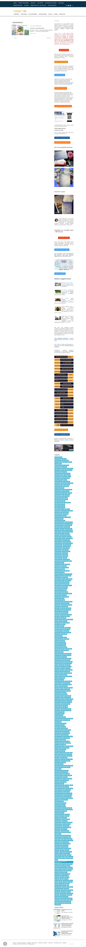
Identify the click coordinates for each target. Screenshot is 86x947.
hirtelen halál (65, 707)
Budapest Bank (65, 896)
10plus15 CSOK (57, 904)
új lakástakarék (57, 466)
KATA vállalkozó (58, 875)
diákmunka (57, 757)
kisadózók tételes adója (67, 676)
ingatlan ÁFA (57, 695)
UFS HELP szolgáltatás (59, 838)
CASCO (60, 896)
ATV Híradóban (65, 298)
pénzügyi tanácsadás (67, 544)
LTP (64, 870)
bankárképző (62, 798)
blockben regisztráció (64, 780)
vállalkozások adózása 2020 (59, 505)
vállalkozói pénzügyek (59, 502)
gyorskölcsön (57, 710)
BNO (71, 899)
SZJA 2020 (62, 850)
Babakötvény (57, 899)
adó (55, 833)
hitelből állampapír (58, 707)
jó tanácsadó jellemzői (63, 686)
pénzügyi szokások (58, 546)
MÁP (71, 864)
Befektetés (62, 14)
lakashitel (69, 655)
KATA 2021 (62, 877)
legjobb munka (67, 627)
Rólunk (14, 942)
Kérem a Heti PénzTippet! (61, 62)
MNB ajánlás (70, 867)
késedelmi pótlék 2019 (67, 663)
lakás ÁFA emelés (58, 655)
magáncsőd (57, 614)
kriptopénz (57, 668)
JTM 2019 (66, 878)
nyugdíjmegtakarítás (58, 583)
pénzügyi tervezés (58, 543)
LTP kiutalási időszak (58, 870)
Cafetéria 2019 (63, 890)
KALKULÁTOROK (64, 50)
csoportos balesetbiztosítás (59, 765)
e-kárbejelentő (60, 754)
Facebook (66, 5)
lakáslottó (56, 640)
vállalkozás (67, 509)
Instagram (70, 5)
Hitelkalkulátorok (52, 5)
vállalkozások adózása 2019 (59, 507)
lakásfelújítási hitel (68, 648)
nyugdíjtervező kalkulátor (59, 580)
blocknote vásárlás (58, 778)
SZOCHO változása (58, 845)
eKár (71, 752)
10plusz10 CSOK (68, 903)
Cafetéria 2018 (70, 890)
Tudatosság (24, 14)
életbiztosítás (64, 476)
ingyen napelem (57, 692)
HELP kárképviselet (58, 880)
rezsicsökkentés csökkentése (60, 538)
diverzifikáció (57, 759)
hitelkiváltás (69, 702)
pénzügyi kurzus (65, 549)
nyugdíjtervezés (68, 580)
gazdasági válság (58, 721)
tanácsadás (57, 528)
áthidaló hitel (57, 478)
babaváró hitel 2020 (69, 809)
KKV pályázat (68, 870)
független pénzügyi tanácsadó (60, 726)
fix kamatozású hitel (64, 734)
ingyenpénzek (67, 689)
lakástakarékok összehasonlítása (60, 637)
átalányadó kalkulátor (58, 479)
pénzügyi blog (65, 554)
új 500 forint (64, 468)
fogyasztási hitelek (58, 733)
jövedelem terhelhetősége (66, 684)
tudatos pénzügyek (68, 525)
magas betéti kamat (58, 619)
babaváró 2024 (63, 811)
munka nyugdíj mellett (65, 603)
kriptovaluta (63, 666)
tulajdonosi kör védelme (68, 523)
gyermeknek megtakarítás (59, 713)
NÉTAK (56, 859)
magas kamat (57, 617)
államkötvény (63, 483)
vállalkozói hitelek (67, 502)
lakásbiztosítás (68, 653)
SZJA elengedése (67, 848)
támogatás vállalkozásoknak (60, 520)
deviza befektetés (69, 759)
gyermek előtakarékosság (68, 718)
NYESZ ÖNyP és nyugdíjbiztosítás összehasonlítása (61, 862)
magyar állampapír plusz (59, 616)
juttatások (70, 687)
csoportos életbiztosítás (66, 760)
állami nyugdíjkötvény (59, 484)
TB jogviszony (63, 840)
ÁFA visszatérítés (69, 489)
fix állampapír (57, 734)
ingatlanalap (65, 694)
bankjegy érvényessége (59, 801)
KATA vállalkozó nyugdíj (65, 873)
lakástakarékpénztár (58, 635)
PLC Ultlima (71, 856)
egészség (56, 749)
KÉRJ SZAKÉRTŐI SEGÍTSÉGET (61, 338)
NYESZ (56, 864)
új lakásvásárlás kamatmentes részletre (62, 465)
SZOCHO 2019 (57, 846)
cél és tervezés (57, 760)
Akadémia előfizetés (60, 88)
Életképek (26, 5)
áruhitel (65, 479)
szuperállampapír (69, 528)
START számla (68, 851)
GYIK (71, 880)
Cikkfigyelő (29, 942)
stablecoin (67, 533)
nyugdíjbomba (57, 587)
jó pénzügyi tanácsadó (59, 687)
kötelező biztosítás (66, 660)
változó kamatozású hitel (59, 497)
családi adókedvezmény (59, 775)
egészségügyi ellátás (69, 746)
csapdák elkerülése (69, 765)
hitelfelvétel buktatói (58, 705)
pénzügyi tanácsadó (58, 544)
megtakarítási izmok (58, 611)
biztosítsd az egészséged (59, 783)
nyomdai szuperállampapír (66, 593)
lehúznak (65, 621)
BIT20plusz (57, 901)
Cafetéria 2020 (57, 890)
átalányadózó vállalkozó (65, 478)
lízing (64, 619)
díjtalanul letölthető (68, 754)
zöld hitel (69, 492)
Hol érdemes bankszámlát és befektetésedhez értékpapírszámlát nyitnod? (67, 932)
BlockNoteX (57, 898)
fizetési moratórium (66, 733)
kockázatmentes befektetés (64, 671)
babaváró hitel (57, 811)
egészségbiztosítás (65, 747)
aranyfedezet (57, 817)
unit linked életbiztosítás (59, 517)
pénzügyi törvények (58, 541)
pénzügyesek (65, 556)
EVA (65, 883)
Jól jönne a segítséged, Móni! (62, 137)
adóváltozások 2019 (58, 825)
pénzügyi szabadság (66, 546)
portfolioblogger (58, 567)
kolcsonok (57, 671)
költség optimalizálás (58, 663)
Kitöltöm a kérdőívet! (60, 273)
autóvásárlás (67, 814)
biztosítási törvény (63, 781)
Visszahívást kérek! (59, 75)
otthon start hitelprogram (59, 575)
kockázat (56, 674)
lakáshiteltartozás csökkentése (60, 643)
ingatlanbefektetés (58, 694)
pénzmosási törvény (58, 559)
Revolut (56, 853)
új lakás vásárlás (58, 468)
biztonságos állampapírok (59, 785)
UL (69, 837)
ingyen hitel (64, 692)
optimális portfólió (58, 577)
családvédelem (67, 767)
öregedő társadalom (68, 470)
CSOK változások (63, 893)
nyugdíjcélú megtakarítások (66, 585)
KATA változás (57, 873)
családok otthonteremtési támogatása (61, 770)
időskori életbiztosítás (59, 697)
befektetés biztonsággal (67, 796)
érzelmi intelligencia (58, 473)
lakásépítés (68, 632)
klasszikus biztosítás (63, 674)
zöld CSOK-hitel (57, 494)
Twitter (68, 5)
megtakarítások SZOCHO (66, 609)
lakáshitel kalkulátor (58, 647)
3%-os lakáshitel (61, 903)
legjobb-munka (57, 622)
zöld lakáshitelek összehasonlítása (61, 492)
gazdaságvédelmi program (64, 720)
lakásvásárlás (57, 634)
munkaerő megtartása (68, 601)
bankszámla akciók (69, 798)
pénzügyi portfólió (66, 548)
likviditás (60, 621)
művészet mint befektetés (59, 598)
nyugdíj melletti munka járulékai (60, 590)
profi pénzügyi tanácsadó (59, 564)
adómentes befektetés (67, 827)
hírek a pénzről (57, 699)
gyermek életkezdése (58, 718)
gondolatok (57, 720)
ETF (68, 883)
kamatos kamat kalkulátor (59, 681)
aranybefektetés (63, 817)
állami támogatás (70, 483)
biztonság (67, 785)
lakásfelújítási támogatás (59, 648)
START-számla (62, 851)
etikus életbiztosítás (58, 741)
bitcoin (71, 785)
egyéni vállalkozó (63, 749)
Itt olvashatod (67, 322)
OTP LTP (63, 858)
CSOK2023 (63, 891)
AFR (56, 903)
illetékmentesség (68, 695)
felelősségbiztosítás (58, 738)
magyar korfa (67, 616)
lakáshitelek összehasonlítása (60, 645)
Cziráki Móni (56, 20)
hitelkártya (64, 702)
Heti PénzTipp (34, 942)
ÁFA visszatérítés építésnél (59, 489)
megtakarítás (65, 611)
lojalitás (56, 621)
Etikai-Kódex (50, 942)
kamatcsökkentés (67, 682)
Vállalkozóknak (32, 14)
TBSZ (59, 840)
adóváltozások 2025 (58, 824)
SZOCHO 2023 (65, 845)
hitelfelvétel (65, 705)
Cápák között (66, 888)
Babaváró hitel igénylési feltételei (66, 898)
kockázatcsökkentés (67, 673)
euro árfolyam (62, 739)
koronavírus (68, 668)
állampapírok (57, 483)
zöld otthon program (65, 491)
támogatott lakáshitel (68, 522)
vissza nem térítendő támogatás (66, 510)
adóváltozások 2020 (66, 824)
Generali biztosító (66, 880)
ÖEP (67, 486)
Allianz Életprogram (67, 901)
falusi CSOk (57, 739)
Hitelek (50, 14)
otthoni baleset (66, 570)
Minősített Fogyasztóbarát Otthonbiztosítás (62, 865)
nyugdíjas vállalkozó (58, 588)
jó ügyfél (56, 686)
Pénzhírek (16, 14)
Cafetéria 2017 (57, 891)
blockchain (70, 778)
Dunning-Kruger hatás (59, 888)
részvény (63, 536)
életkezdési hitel (58, 476)
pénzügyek (65, 557)
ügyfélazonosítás (58, 460)
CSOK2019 (57, 893)
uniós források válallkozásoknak (60, 515)
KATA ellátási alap (65, 875)
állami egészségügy (58, 486)
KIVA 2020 (56, 872)
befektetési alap (69, 793)
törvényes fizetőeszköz (59, 518)
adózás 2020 (70, 822)
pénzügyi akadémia (58, 556)
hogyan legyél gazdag (69, 699)
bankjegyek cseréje (64, 799)
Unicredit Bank (65, 837)
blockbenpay (57, 780)
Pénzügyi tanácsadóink (21, 942)
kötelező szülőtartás (58, 660)
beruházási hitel (65, 786)
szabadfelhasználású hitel (59, 533)
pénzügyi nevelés (58, 549)
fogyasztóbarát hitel (65, 731)
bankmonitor (57, 799)
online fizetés (65, 577)
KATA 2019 (57, 878)
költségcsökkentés (69, 661)
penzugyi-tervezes (65, 567)
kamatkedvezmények (58, 682)
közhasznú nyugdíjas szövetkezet (60, 658)
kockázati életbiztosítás (59, 673)
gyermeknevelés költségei (59, 712)
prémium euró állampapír (59, 562)
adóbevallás (64, 832)
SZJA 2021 (57, 850)
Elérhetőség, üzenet (17, 5)
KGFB (66, 872)
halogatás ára (57, 708)
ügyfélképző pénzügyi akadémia (60, 458)
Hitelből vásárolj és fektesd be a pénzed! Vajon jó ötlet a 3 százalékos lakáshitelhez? (67, 924)
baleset (63, 804)
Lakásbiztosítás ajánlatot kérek (62, 142)
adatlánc (59, 833)
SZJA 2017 (57, 851)
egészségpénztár (58, 747)
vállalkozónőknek (58, 499)
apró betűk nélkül (58, 819)
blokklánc (69, 775)
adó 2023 (68, 832)
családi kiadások (66, 773)
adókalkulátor (57, 830)
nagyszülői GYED (65, 596)
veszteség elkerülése (58, 512)
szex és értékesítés (69, 530)
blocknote (64, 778)
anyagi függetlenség (65, 819)
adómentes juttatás (58, 827)
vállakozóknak (57, 510)
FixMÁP (56, 883)
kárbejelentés (57, 666)
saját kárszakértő (58, 536)
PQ (63, 856)
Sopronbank (57, 843)
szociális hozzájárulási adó (59, 530)
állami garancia (66, 484)
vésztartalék (67, 494)
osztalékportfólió (68, 575)
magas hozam (63, 617)
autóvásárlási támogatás (59, 814)
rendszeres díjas (69, 538)
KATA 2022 (57, 877)
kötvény (69, 658)
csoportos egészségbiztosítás (60, 762)
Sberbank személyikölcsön (65, 843)
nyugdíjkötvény (66, 583)
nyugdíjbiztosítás (64, 587)
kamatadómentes (58, 684)
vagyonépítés (66, 512)
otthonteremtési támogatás (59, 569)
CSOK (56, 896)
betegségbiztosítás (58, 786)
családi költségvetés (58, 773)
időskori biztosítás (67, 697)
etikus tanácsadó (66, 741)
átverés (69, 476)
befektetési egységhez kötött (60, 793)
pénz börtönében (66, 559)
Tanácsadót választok (64, 237)
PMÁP (66, 856)
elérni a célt (57, 744)
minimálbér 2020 (65, 606)
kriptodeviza (62, 668)
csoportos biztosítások (59, 764)
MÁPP (68, 864)
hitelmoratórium (57, 702)
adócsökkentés (57, 832)
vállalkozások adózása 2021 (59, 504)
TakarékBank (66, 838)
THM (56, 840)
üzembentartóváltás (58, 457)
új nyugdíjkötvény (58, 463)
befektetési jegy (66, 791)
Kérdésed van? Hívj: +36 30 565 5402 (38, 5)
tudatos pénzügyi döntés (59, 525)
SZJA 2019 (67, 850)
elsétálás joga (62, 744)
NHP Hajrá (63, 864)
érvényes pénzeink (66, 473)
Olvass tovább (32, 33)
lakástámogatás (64, 634)
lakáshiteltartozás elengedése (60, 642)
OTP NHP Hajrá (57, 858)
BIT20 (61, 901)
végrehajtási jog (57, 496)
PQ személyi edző (58, 856)
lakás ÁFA (64, 655)
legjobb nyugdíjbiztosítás (59, 627)
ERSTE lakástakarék (58, 885)
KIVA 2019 (61, 872)
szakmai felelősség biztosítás (67, 531)
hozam (63, 699)
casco (66, 775)
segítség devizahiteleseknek (65, 535)
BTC (61, 899)
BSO (64, 899)
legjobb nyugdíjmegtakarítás (60, 624)
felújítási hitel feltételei (68, 736)
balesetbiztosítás (58, 804)
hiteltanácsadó (68, 700)
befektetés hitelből (58, 796)
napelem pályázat (58, 596)
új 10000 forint (70, 468)
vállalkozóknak (64, 499)
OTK (71, 858)
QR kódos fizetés (67, 853)
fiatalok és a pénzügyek (59, 736)
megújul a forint (57, 609)
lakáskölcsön (62, 640)
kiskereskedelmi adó (58, 676)
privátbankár (67, 564)
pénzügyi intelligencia (66, 551)
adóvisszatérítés (66, 825)
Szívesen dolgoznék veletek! (62, 249)
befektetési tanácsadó (68, 788)
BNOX (68, 899)
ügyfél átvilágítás (65, 460)
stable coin (57, 535)
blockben (56, 781)
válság (66, 497)
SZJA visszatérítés (64, 846)
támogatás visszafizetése (59, 522)
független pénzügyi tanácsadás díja (61, 728)
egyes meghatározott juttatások (60, 752)
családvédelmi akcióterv (59, 767)
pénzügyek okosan (58, 557)
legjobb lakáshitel (67, 629)
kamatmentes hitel (68, 681)
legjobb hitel (66, 630)
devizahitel (63, 759)
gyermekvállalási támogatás (66, 710)
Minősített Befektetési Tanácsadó (60, 867)
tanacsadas (62, 528)
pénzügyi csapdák (58, 554)
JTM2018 (61, 878)
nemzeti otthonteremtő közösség (60, 595)
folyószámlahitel (58, 731)
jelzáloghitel (57, 689)
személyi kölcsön (58, 531)
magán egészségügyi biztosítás (65, 614)
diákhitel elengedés (63, 757)
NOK (59, 864)
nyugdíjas (65, 588)
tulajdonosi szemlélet (58, 523)
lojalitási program (69, 619)
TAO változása (70, 840)
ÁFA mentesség (57, 491)
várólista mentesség (65, 496)
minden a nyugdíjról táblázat (60, 608)
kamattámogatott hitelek (59, 679)
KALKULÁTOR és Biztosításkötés (63, 106)
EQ (67, 885)
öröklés (62, 470)
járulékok (65, 687)
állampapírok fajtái (66, 481)
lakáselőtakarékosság (64, 650)
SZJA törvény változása (59, 848)
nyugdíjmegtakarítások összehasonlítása (62, 582)
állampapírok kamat (58, 481)
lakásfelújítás (57, 650)
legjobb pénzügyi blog (65, 622)
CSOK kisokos (70, 893)
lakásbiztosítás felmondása (59, 653)
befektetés (57, 798)
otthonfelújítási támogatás (59, 572)
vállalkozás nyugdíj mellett (59, 509)
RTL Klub (60, 853)
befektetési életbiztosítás (59, 788)
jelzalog (62, 689)
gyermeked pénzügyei (59, 715)
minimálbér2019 (57, 606)
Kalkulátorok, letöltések (42, 942)
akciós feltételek (58, 822)
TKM (71, 838)
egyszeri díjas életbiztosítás (59, 751)
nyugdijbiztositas (58, 593)
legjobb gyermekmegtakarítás (60, 632)
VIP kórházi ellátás (58, 837)
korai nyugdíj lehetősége (59, 669)
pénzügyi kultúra (58, 551)
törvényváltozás (67, 517)
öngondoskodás (58, 471)
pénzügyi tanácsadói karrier (67, 543)
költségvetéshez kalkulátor (59, 661)
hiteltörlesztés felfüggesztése (60, 700)
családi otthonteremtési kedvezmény (61, 772)
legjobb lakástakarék (58, 629)
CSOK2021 (68, 891)
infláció (62, 695)
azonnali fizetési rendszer (59, 812)
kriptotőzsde (69, 666)
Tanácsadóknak (43, 14)
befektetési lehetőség (58, 791)
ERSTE (64, 885)
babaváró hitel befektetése (59, 809)
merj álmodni (68, 608)
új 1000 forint (57, 470)
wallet (63, 494)
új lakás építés (64, 466)
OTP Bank (67, 858)
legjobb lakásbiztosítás (59, 630)
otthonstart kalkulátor (58, 570)
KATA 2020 (67, 877)
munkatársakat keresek (59, 601)
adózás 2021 (64, 822)
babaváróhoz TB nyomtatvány (60, 806)
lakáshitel (65, 647)
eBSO (56, 754)
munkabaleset (57, 603)
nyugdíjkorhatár (57, 585)
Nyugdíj (56, 14)
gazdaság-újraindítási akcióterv (60, 723)
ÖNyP (64, 486)
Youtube (72, 5)
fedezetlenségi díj (66, 738)
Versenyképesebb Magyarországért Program (62, 835)
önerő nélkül (64, 471)
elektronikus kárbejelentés (59, 746)
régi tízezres (69, 536)
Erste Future (61, 883)
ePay (68, 752)
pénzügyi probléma (58, 548)
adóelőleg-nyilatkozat (64, 830)
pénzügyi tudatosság (66, 541)
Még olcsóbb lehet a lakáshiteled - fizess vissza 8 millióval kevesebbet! (67, 917)
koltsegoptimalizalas (68, 669)
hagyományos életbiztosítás (66, 708)
